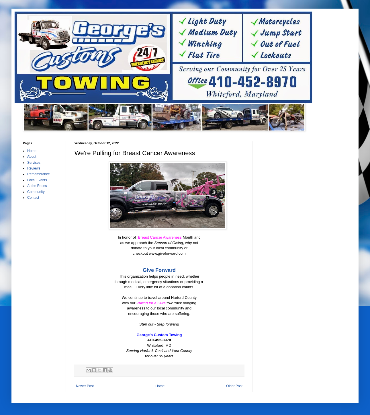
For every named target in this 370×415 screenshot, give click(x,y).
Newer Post (85, 386)
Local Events (37, 180)
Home (160, 386)
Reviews (33, 168)
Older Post (234, 386)
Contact (33, 198)
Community (36, 192)
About (31, 157)
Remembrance (38, 174)
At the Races (37, 186)
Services (33, 163)
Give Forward (159, 270)
